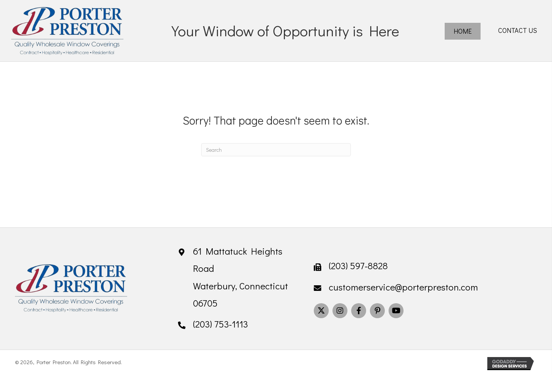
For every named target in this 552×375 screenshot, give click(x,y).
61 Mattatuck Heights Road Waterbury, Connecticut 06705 (240, 277)
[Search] (276, 149)
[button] (321, 310)
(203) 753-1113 (220, 324)
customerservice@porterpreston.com (403, 287)
